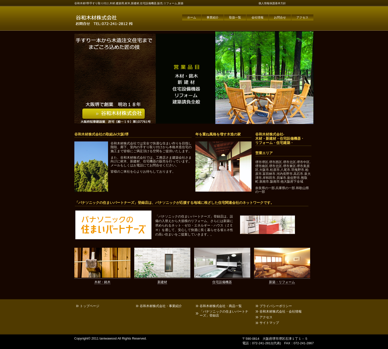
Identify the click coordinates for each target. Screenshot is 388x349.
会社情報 (257, 17)
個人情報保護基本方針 (272, 3)
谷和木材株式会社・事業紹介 (161, 306)
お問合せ (280, 17)
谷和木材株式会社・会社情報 (280, 311)
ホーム (191, 17)
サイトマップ (269, 323)
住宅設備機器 (222, 282)
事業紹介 (213, 17)
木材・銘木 (102, 282)
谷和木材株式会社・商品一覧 (221, 306)
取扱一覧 (235, 17)
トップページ (89, 306)
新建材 (162, 282)
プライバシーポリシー (275, 306)
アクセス (302, 17)
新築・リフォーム (282, 282)
